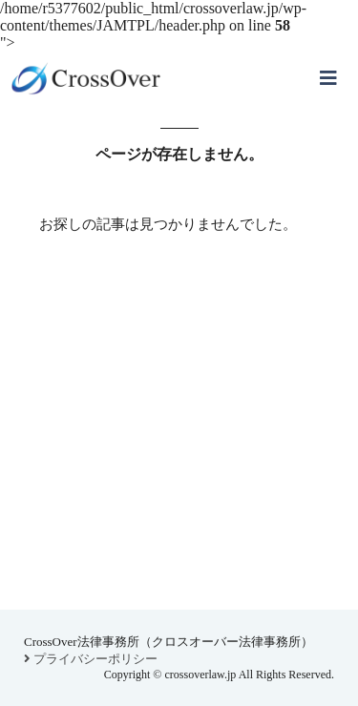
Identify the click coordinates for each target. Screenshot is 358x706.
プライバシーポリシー (91, 659)
